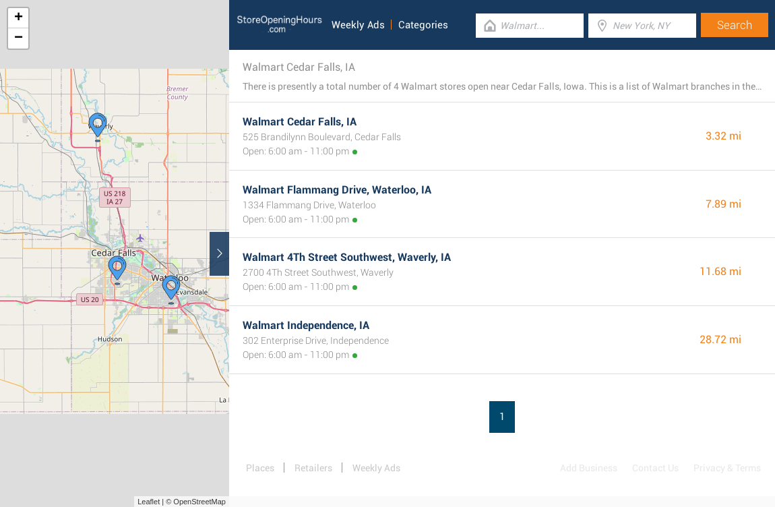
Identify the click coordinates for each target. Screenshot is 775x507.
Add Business (588, 468)
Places (260, 468)
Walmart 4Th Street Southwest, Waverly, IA (347, 257)
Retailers (313, 468)
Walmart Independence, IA (306, 325)
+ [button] (18, 18)
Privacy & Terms (727, 468)
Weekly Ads (358, 25)
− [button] (18, 38)
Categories (423, 25)
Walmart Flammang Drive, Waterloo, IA (337, 189)
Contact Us (655, 468)
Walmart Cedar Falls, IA (299, 121)
